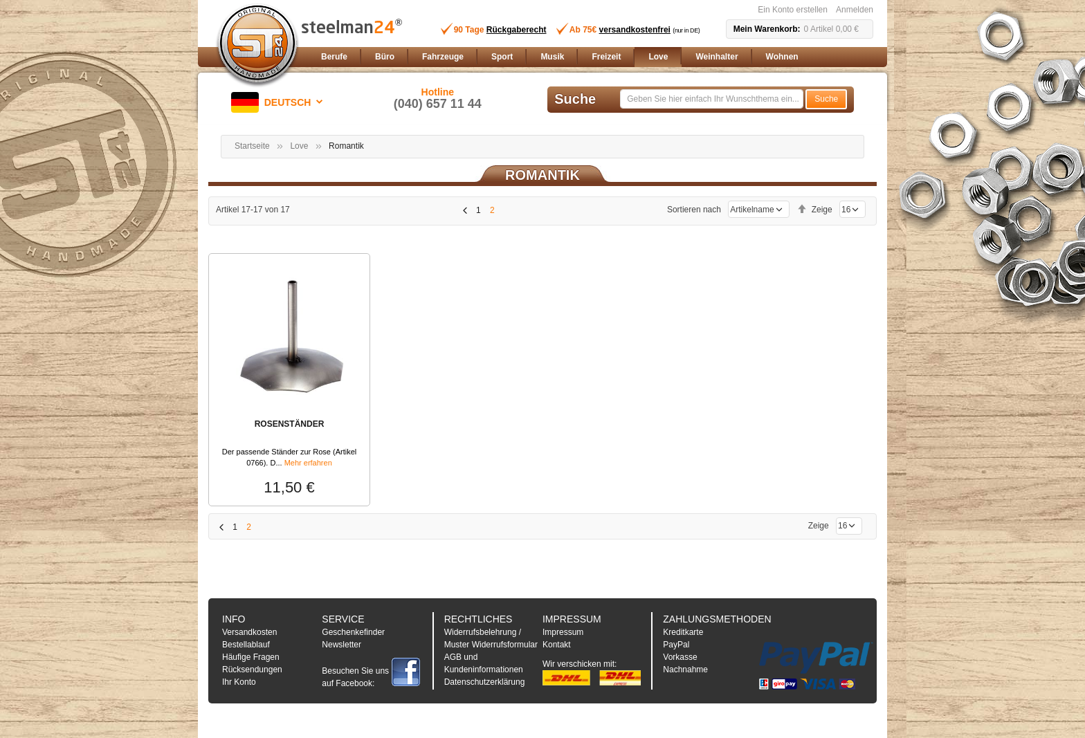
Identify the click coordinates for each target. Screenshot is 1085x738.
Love (299, 146)
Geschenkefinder (353, 632)
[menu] (594, 57)
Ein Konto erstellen (793, 10)
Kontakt (556, 644)
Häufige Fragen (251, 657)
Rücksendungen (252, 669)
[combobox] (711, 99)
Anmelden (854, 10)
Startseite (252, 146)
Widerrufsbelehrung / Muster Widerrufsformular (491, 638)
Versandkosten (249, 632)
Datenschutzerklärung (484, 682)
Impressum (562, 632)
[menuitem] (334, 57)
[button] (279, 102)
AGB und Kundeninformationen (483, 663)
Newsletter (341, 644)
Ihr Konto (239, 682)
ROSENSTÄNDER (290, 424)
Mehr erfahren (308, 463)
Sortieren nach (694, 209)
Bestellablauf (246, 644)
